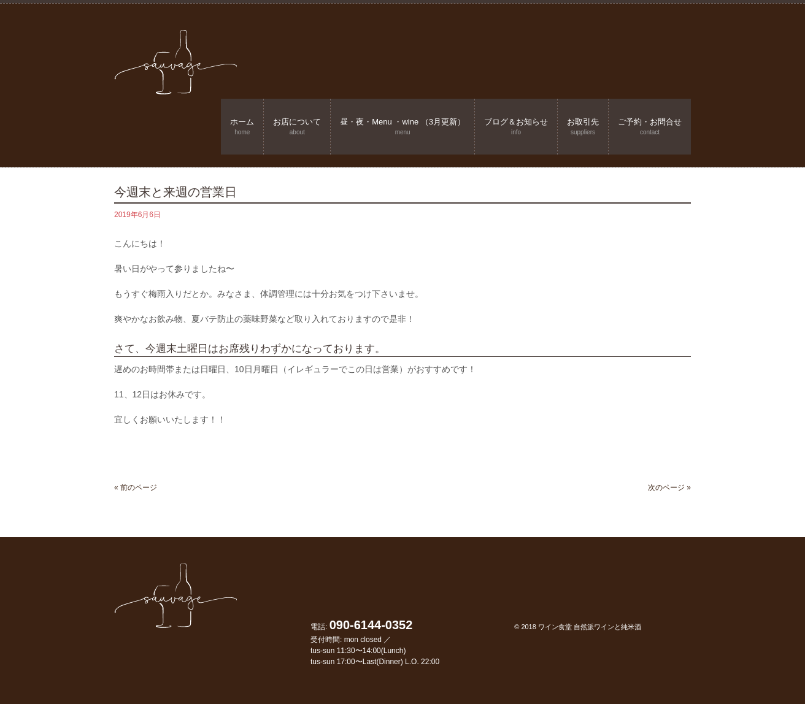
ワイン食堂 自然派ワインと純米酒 (589, 626)
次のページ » (669, 487)
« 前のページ (135, 487)
